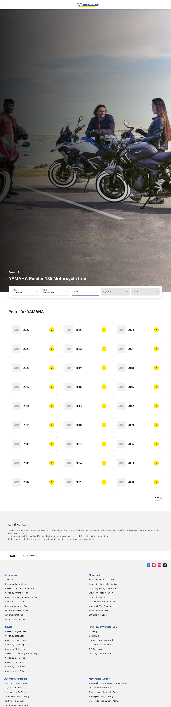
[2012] (137, 406)
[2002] (33, 482)
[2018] (137, 368)
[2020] (33, 368)
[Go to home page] (88, 4)
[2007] (85, 444)
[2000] (137, 482)
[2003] (137, 463)
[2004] (85, 463)
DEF (158, 498)
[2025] (85, 330)
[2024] (137, 330)
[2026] (33, 330)
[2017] (33, 387)
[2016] (85, 387)
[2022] (85, 349)
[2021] (137, 349)
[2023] (33, 349)
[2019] (85, 368)
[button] (36, 291)
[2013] (85, 406)
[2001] (85, 482)
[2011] (33, 425)
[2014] (33, 406)
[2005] (33, 463)
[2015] (137, 387)
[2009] (137, 425)
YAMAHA (20, 555)
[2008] (33, 444)
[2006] (137, 444)
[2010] (85, 425)
